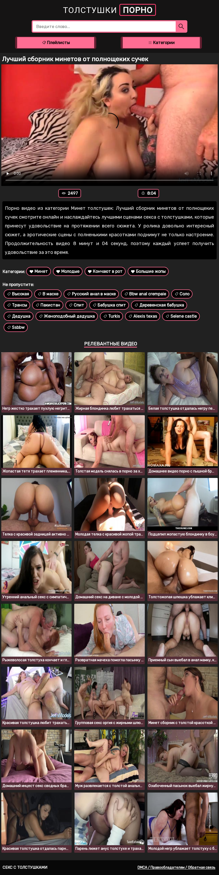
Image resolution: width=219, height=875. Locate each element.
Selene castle (181, 316)
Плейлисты (56, 42)
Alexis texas (142, 316)
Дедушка (18, 316)
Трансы (17, 305)
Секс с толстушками (25, 867)
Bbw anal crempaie (145, 293)
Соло (181, 293)
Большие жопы (148, 271)
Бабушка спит (109, 305)
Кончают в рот (105, 271)
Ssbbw (16, 327)
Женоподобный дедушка (67, 316)
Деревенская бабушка (159, 305)
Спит (76, 305)
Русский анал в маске (91, 293)
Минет (38, 271)
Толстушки (109, 10)
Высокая (18, 293)
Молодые (67, 271)
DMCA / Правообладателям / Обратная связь (176, 867)
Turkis (111, 316)
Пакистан (47, 305)
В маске (47, 293)
